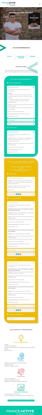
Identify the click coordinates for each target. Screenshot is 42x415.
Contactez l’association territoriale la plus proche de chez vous (21, 400)
